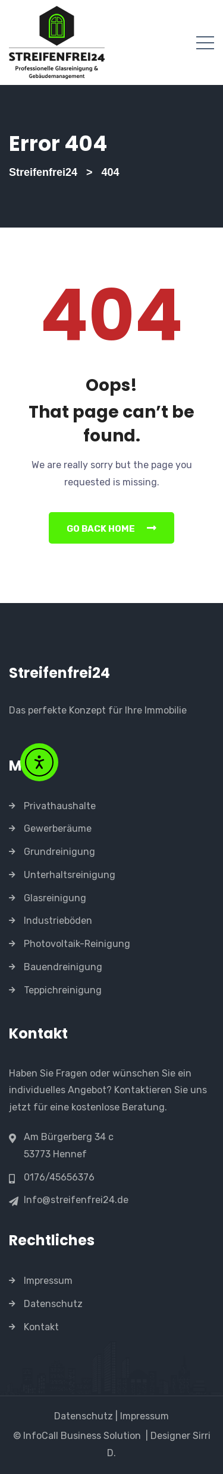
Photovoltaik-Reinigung (77, 943)
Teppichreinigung (63, 990)
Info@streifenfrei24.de (76, 1200)
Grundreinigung (59, 851)
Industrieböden (58, 920)
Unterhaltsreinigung (69, 874)
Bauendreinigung (63, 967)
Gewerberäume (58, 828)
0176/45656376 (59, 1177)
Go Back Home (111, 528)
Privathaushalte (60, 806)
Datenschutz (53, 1303)
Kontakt (41, 1327)
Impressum (48, 1280)
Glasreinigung (55, 898)
